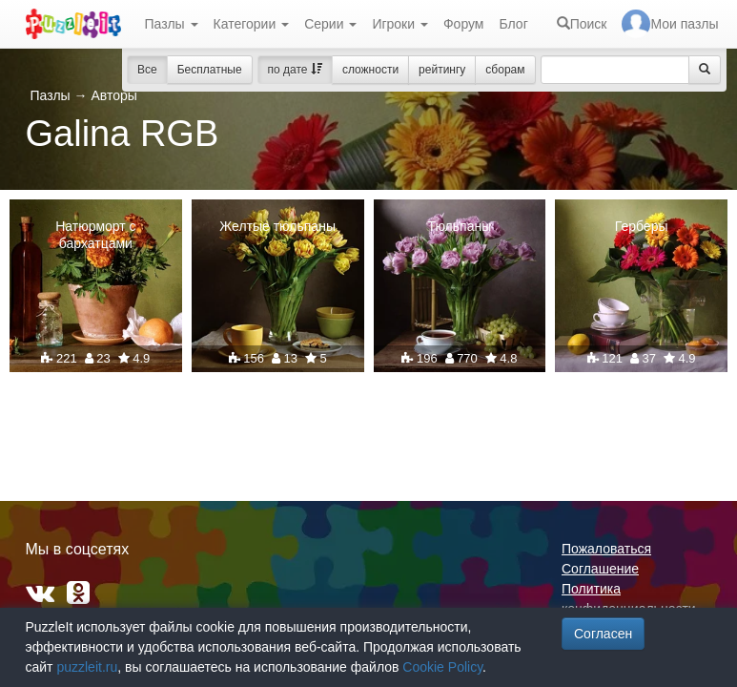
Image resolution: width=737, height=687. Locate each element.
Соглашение (600, 568)
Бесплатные (209, 69)
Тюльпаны (459, 226)
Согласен (603, 633)
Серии (330, 23)
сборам (504, 69)
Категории (252, 23)
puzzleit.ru (86, 667)
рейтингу (442, 69)
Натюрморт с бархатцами (95, 235)
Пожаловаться (606, 548)
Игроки (400, 23)
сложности (370, 69)
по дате (295, 69)
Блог (513, 23)
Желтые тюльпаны (277, 226)
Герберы (641, 226)
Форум (463, 23)
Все (147, 69)
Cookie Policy (442, 667)
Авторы (113, 95)
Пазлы (171, 23)
